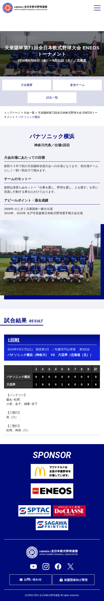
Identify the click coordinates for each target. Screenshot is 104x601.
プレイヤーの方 (19, 23)
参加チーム (77, 85)
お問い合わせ (30, 579)
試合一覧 (52, 97)
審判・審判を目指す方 (52, 23)
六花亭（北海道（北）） (75, 355)
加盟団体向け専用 (73, 580)
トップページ (12, 112)
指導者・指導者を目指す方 (84, 23)
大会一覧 (29, 112)
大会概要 (27, 85)
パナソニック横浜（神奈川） (28, 355)
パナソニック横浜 (18, 376)
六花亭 (11, 384)
